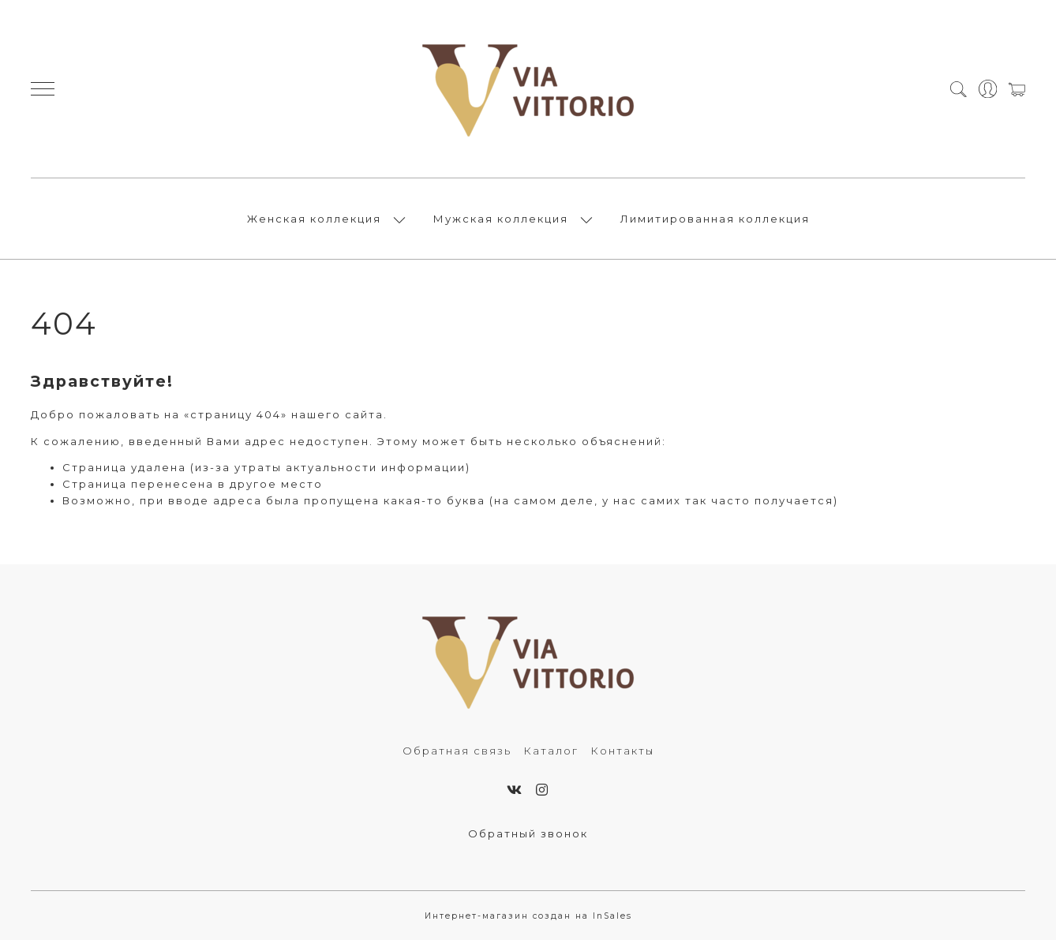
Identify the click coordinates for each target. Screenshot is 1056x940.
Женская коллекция (314, 218)
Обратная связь (457, 750)
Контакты (622, 750)
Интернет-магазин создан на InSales (528, 916)
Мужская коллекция (500, 218)
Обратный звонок (528, 833)
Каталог (551, 750)
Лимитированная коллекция (715, 218)
